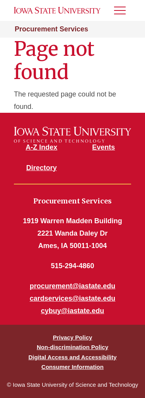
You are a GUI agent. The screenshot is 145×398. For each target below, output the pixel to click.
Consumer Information (72, 367)
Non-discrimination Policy (72, 347)
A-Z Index (41, 147)
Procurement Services (51, 29)
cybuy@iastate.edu (72, 311)
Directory (41, 168)
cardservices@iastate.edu (73, 298)
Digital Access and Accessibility (72, 357)
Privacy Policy (72, 337)
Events (103, 147)
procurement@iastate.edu (73, 286)
